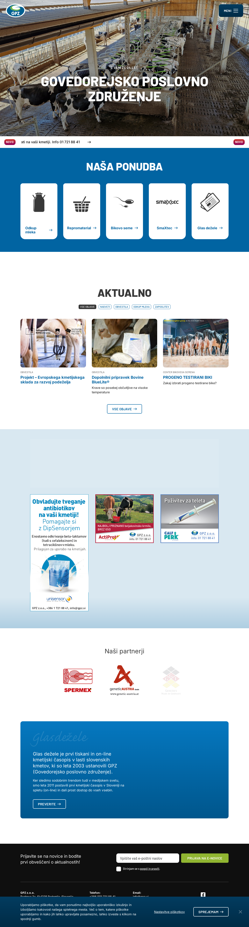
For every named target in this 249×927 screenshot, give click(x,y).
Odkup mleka (141, 306)
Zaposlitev (162, 306)
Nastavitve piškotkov (169, 912)
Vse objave (87, 306)
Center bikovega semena (179, 372)
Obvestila (121, 306)
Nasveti (105, 306)
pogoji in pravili (149, 868)
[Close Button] (240, 911)
